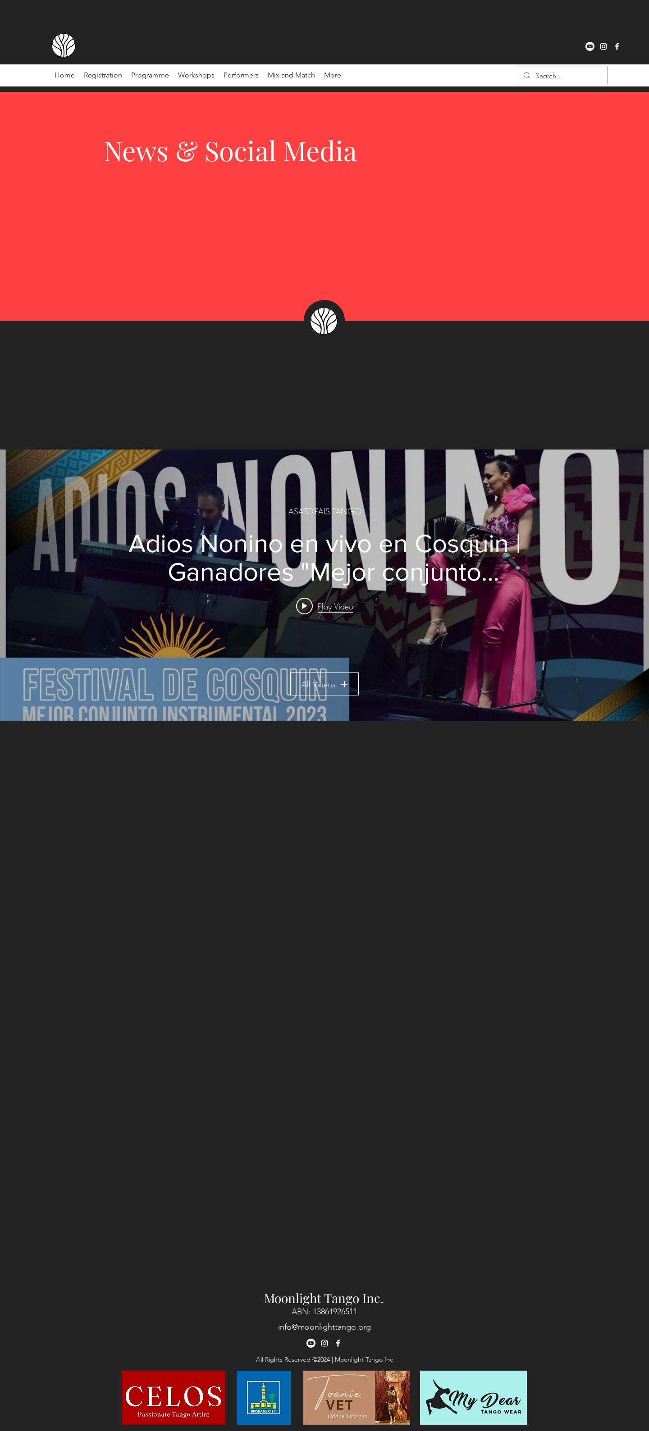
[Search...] (562, 75)
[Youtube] (589, 46)
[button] (241, 75)
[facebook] (617, 46)
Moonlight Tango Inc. (324, 1298)
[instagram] (603, 46)
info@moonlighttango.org (324, 1327)
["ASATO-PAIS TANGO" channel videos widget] (324, 585)
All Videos (324, 684)
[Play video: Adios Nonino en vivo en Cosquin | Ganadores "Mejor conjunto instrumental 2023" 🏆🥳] (324, 606)
